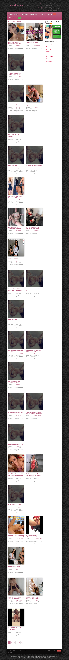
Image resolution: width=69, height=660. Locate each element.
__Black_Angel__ (49, 44)
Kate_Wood (18, 384)
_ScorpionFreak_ (50, 56)
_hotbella (48, 51)
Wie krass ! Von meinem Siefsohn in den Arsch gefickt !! (15, 506)
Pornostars (46, 10)
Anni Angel (36, 107)
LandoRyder (18, 415)
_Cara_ (47, 47)
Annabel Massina (37, 477)
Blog (55, 650)
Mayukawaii (36, 353)
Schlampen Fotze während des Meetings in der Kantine (33, 474)
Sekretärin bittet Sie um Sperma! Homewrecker (14, 74)
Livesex (41, 650)
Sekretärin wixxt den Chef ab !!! (34, 289)
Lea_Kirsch (36, 230)
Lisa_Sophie (18, 199)
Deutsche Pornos (43, 4)
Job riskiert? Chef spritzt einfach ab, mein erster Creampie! (32, 228)
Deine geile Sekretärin (14, 566)
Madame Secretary (13, 258)
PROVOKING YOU (12, 166)
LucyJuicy (18, 323)
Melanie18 (18, 631)
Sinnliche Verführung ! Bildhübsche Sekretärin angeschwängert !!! (32, 598)
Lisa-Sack (36, 292)
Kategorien (41, 7)
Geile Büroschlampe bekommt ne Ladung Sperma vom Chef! (16, 536)
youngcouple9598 (19, 138)
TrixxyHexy (18, 477)
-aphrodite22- (49, 61)
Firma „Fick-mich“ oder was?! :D (34, 104)
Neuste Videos (24, 14)
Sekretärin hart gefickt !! (32, 42)
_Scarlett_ (48, 54)
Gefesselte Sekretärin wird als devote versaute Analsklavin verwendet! (34, 413)
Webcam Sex (50, 650)
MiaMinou (18, 45)
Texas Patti (18, 261)
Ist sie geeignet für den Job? (15, 412)
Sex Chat (52, 14)
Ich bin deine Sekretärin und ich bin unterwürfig (33, 351)
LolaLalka (18, 107)
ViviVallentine (37, 45)
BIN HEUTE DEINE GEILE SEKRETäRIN (14, 628)
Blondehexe (18, 230)
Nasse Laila (18, 292)
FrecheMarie (18, 446)
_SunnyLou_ (48, 58)
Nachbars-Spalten (19, 538)
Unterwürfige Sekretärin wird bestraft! (16, 351)
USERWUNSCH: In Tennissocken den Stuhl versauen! (14, 321)
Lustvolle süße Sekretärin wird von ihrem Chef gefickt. (16, 598)
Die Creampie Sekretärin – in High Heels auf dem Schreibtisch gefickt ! (15, 198)
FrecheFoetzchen (37, 415)
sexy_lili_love (36, 168)
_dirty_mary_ (49, 49)
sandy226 (18, 507)
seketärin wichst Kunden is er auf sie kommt (34, 166)
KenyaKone (18, 168)
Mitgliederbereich (14, 18)
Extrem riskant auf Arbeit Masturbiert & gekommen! (15, 289)
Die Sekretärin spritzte (14, 104)
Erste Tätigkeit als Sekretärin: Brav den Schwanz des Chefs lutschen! (16, 475)
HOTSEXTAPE (18, 76)
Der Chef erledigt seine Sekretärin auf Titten (14, 382)
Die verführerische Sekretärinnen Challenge (14, 228)
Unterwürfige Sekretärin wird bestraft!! (16, 135)
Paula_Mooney (19, 600)
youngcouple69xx (37, 538)
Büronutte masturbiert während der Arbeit (32, 536)
